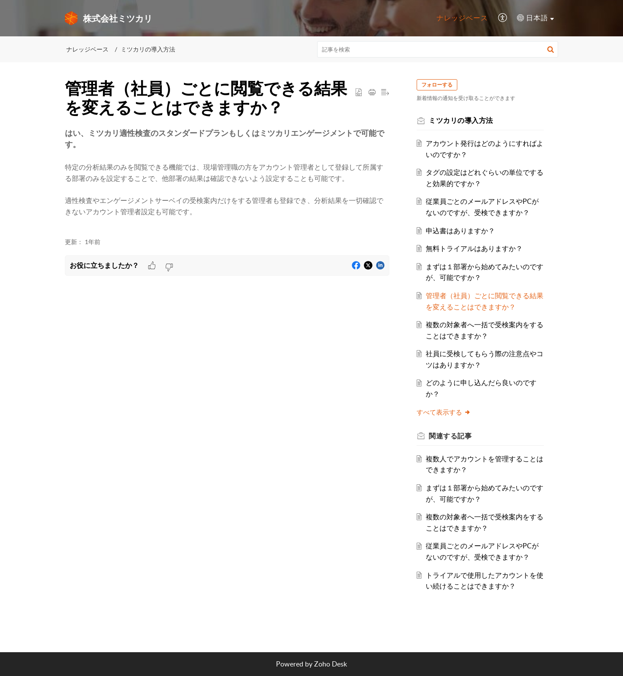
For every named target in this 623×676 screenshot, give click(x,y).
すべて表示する (444, 412)
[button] (503, 18)
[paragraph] (227, 178)
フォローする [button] (437, 84)
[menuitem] (462, 18)
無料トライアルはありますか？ (474, 248)
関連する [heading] (450, 436)
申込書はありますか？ (460, 230)
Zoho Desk (330, 664)
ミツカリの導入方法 (148, 49)
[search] (438, 49)
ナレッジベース (462, 18)
